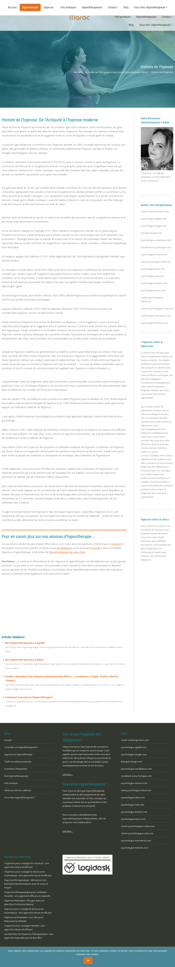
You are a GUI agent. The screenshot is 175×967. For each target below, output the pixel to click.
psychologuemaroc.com (153, 290)
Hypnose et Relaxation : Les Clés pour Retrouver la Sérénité (23, 919)
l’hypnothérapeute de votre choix (67, 552)
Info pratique (11, 783)
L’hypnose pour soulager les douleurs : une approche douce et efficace (26, 865)
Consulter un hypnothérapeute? (21, 747)
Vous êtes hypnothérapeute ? (19, 797)
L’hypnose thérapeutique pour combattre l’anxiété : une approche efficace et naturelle (27, 894)
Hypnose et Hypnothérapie (18, 754)
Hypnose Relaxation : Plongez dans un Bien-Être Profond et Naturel (24, 902)
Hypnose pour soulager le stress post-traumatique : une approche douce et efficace (28, 910)
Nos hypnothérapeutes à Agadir (25, 642)
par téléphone (64, 548)
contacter (116, 544)
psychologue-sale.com (152, 276)
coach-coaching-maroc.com (155, 211)
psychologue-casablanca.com (156, 240)
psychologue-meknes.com (154, 322)
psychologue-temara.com (154, 254)
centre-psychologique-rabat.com (152, 299)
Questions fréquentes (15, 768)
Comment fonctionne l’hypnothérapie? (29, 697)
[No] (170, 957)
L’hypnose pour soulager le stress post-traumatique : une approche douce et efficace (28, 873)
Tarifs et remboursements (17, 761)
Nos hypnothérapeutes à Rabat (24, 659)
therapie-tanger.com (151, 232)
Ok (88, 960)
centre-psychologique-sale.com (157, 308)
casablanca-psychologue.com (156, 247)
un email (95, 548)
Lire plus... (68, 774)
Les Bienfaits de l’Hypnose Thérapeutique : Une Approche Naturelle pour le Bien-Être (28, 935)
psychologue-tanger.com (153, 225)
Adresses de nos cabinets (17, 790)
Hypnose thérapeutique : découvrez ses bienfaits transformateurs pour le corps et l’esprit (26, 883)
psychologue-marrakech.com (156, 315)
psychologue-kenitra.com (154, 283)
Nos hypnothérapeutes (16, 775)
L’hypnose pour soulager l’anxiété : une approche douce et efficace (24, 927)
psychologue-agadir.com (153, 218)
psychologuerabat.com (153, 268)
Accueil (7, 740)
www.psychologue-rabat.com (156, 261)
